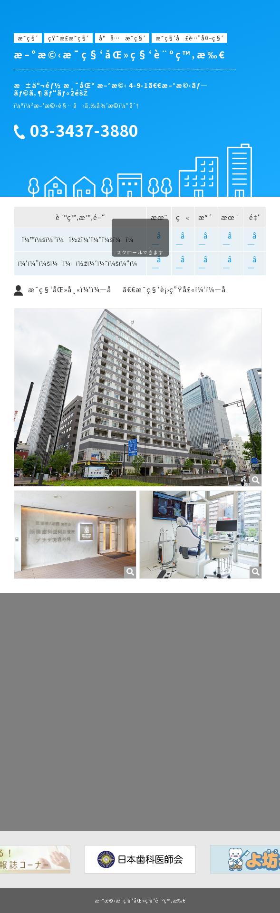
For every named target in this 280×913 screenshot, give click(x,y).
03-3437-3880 (84, 131)
